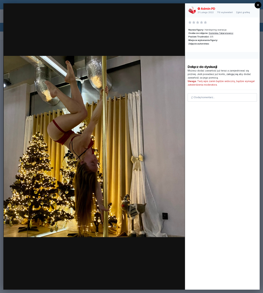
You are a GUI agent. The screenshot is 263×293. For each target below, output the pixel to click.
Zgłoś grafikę (243, 12)
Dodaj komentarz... (203, 97)
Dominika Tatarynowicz (221, 33)
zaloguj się (232, 74)
